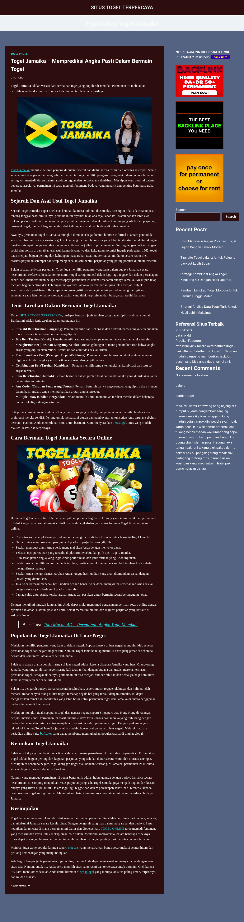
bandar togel (185, 396)
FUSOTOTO (184, 330)
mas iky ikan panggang (204, 416)
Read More (20, 885)
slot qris (73, 847)
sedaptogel (87, 872)
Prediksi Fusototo (188, 341)
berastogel (119, 423)
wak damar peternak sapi (217, 427)
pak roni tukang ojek (201, 447)
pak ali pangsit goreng (202, 453)
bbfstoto (45, 733)
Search (180, 210)
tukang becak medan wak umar (198, 432)
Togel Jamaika (20, 170)
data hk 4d (183, 335)
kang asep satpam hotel (207, 463)
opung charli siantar (190, 442)
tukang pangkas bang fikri (215, 437)
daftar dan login (207, 351)
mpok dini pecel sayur (212, 421)
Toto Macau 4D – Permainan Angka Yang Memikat (91, 624)
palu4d (180, 385)
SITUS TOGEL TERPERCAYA (41, 315)
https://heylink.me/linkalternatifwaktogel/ (206, 346)
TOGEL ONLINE (19, 54)
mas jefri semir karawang (194, 406)
